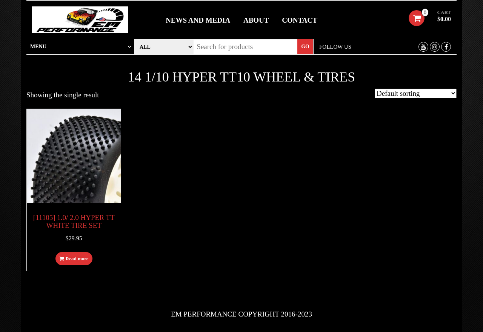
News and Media (198, 20)
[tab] (80, 46)
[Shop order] (416, 93)
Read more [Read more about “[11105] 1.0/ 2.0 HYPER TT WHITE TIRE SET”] (77, 258)
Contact (299, 20)
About (256, 20)
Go (305, 46)
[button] (80, 46)
